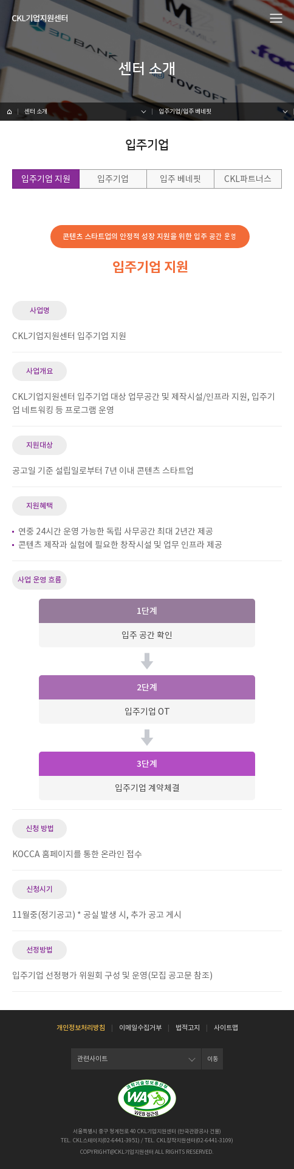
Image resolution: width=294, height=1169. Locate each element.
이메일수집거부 (140, 1027)
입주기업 (113, 178)
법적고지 (188, 1027)
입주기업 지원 (45, 178)
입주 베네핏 (180, 178)
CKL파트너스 (248, 178)
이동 (212, 1059)
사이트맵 (226, 1027)
